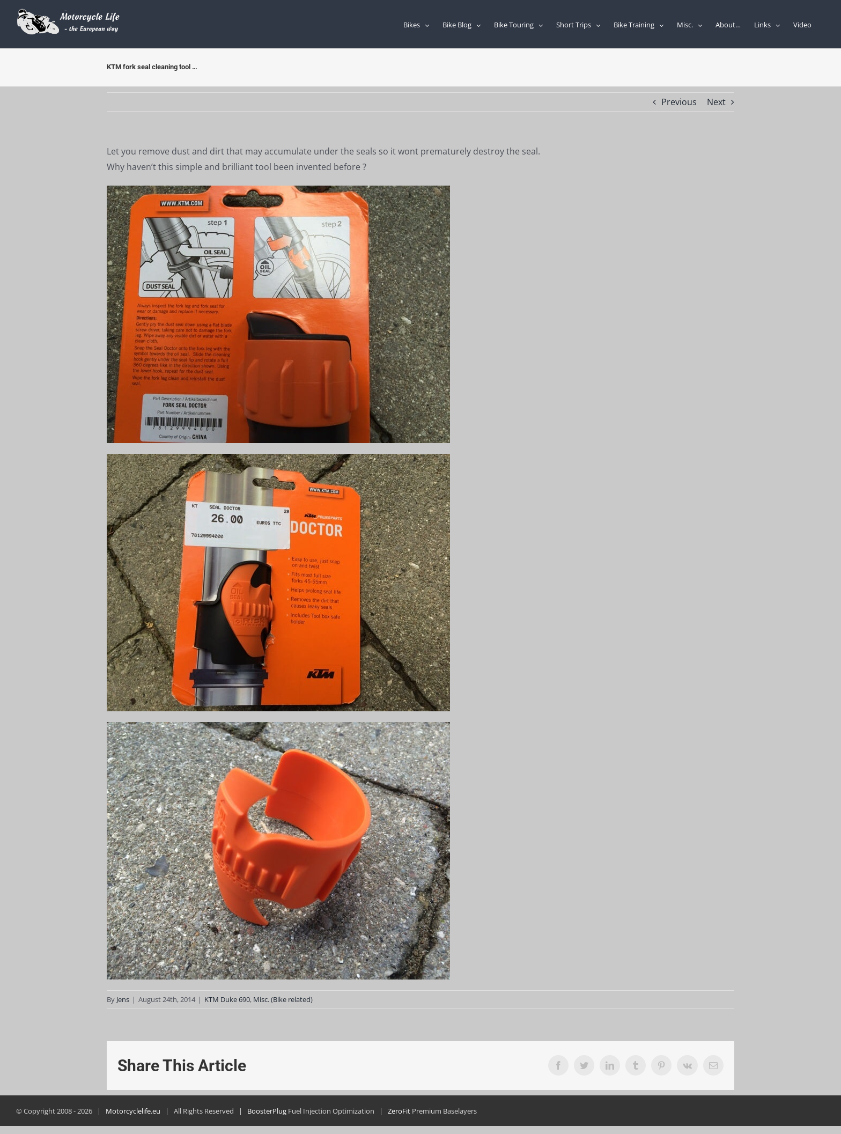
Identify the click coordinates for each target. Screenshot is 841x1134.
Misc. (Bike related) (283, 999)
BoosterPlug (266, 1111)
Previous (679, 102)
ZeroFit (399, 1111)
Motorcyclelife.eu (133, 1111)
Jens (122, 999)
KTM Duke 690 (227, 999)
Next (716, 102)
